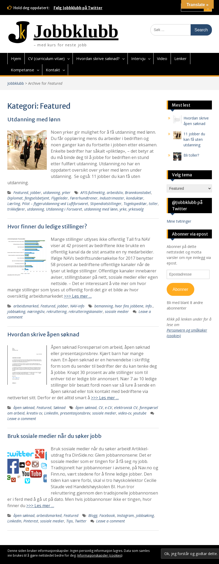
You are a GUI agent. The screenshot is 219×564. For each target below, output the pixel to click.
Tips (69, 520)
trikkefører (16, 209)
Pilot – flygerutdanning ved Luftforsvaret (55, 203)
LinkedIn (51, 413)
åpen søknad (23, 407)
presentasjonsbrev (75, 413)
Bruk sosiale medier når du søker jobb (54, 436)
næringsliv (35, 311)
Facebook (107, 515)
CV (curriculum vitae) (46, 58)
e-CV (108, 407)
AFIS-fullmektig (92, 192)
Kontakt (53, 69)
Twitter (80, 520)
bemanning (103, 305)
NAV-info (77, 305)
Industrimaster (112, 198)
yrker (66, 192)
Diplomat (15, 198)
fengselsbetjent (37, 198)
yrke (123, 209)
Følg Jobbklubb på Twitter (78, 8)
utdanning (51, 192)
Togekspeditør (135, 203)
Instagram (125, 515)
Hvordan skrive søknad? (98, 58)
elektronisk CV (125, 407)
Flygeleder (59, 198)
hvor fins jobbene (129, 305)
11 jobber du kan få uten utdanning (194, 139)
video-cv (124, 413)
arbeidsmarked (25, 305)
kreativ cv (34, 413)
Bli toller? (191, 155)
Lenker (180, 58)
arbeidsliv (115, 192)
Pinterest (30, 520)
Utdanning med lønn (33, 119)
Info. (149, 305)
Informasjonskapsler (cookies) (99, 555)
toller (153, 203)
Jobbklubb (76, 31)
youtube (139, 413)
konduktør (134, 198)
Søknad (59, 407)
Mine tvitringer (179, 221)
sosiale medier (117, 311)
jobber (35, 192)
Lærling (13, 203)
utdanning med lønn (101, 209)
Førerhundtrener (84, 198)
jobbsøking (16, 311)
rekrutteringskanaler (86, 311)
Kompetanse (22, 69)
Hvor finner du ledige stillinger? (47, 226)
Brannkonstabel (138, 192)
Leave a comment (21, 418)
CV (101, 407)
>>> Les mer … (78, 296)
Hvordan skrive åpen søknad (43, 334)
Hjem (16, 58)
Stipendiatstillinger (105, 203)
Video (162, 58)
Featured (20, 192)
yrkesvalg (136, 209)
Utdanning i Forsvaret (64, 209)
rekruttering (57, 311)
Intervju (138, 58)
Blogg (92, 515)
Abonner (180, 289)
